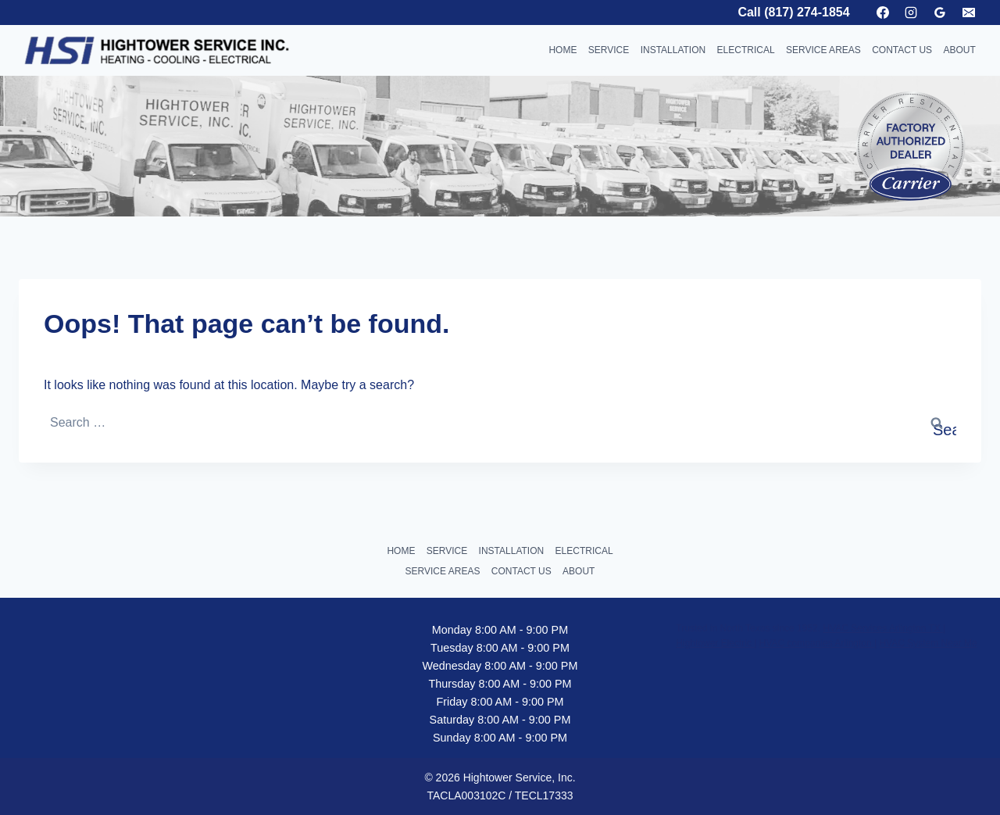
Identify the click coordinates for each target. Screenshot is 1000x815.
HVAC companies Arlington (816, 643)
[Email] (968, 12)
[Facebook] (882, 12)
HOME (562, 50)
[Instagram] (910, 12)
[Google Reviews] (939, 12)
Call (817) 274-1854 (793, 12)
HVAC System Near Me (928, 643)
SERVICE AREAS (823, 50)
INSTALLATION (673, 50)
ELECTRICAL (746, 50)
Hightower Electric (715, 643)
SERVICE (608, 50)
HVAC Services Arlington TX (883, 628)
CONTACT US (902, 50)
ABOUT (959, 50)
